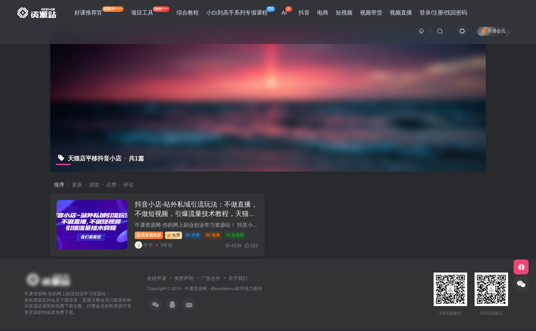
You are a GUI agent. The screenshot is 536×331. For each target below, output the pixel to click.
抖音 (304, 12)
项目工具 (150, 11)
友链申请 (156, 279)
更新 (77, 185)
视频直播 (401, 12)
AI (286, 11)
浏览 (94, 185)
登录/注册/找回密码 (443, 12)
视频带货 (371, 12)
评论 (128, 185)
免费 (174, 235)
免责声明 (184, 279)
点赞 (111, 185)
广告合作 (210, 279)
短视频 (344, 12)
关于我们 (238, 279)
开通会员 (493, 31)
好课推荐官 (99, 11)
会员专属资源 (150, 235)
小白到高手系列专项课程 (240, 11)
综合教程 (187, 12)
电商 (322, 12)
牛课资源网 (196, 289)
